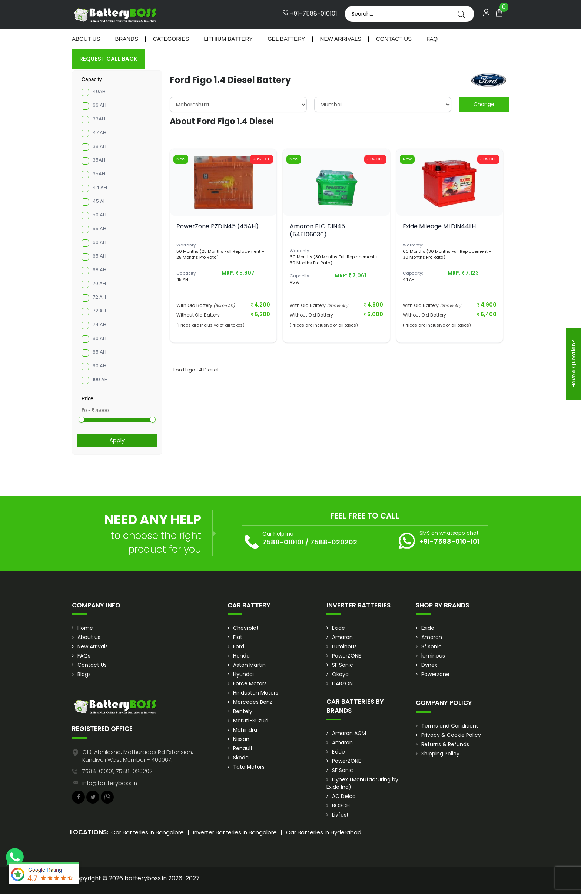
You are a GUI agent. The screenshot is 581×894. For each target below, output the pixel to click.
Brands (126, 39)
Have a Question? (573, 364)
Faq (432, 39)
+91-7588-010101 (310, 14)
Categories (171, 39)
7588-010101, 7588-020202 (117, 771)
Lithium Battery (228, 39)
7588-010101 (283, 542)
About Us (86, 39)
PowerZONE (346, 655)
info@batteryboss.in (109, 783)
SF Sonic (342, 665)
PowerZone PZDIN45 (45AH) (217, 226)
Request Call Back (108, 59)
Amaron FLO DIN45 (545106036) (317, 230)
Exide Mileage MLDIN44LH (439, 226)
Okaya (340, 674)
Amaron (342, 637)
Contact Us (394, 39)
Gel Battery (286, 39)
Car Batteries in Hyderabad (323, 832)
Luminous (344, 646)
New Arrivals (340, 39)
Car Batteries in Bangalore (147, 832)
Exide (338, 628)
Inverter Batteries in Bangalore (235, 832)
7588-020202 (333, 542)
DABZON (342, 683)
